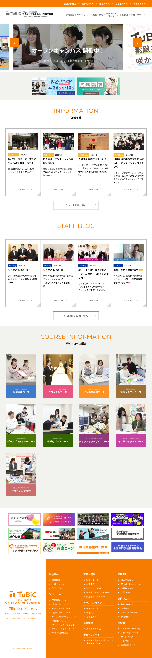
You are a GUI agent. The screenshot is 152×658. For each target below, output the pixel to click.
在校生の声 (91, 616)
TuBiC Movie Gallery (130, 628)
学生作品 (90, 612)
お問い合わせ (127, 604)
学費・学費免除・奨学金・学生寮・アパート (99, 642)
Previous (14, 42)
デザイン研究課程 (60, 633)
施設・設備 (57, 588)
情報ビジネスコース (61, 620)
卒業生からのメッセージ (97, 592)
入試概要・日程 (93, 628)
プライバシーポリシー (131, 632)
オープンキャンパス (130, 612)
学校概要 (56, 580)
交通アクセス (58, 584)
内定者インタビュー (95, 596)
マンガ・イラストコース (63, 628)
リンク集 (125, 640)
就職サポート (92, 580)
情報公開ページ (128, 644)
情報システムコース (61, 612)
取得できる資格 (93, 588)
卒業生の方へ (127, 588)
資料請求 (125, 608)
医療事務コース (59, 600)
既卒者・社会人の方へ (131, 584)
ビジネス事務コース (61, 608)
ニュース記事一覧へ (76, 205)
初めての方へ (139, 3)
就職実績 (90, 584)
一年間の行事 (92, 608)
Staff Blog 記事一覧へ (76, 316)
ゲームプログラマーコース (64, 616)
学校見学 (125, 616)
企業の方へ (126, 592)
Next (137, 42)
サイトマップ (127, 636)
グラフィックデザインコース (65, 624)
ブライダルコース (60, 604)
